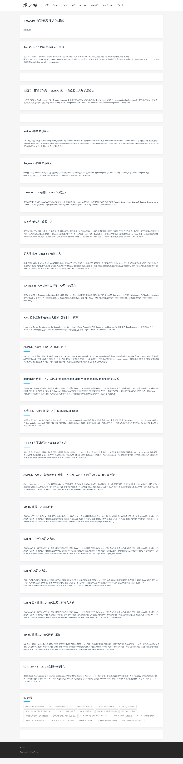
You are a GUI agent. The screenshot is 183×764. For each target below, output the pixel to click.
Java (65, 5)
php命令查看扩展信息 (84, 707)
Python (56, 5)
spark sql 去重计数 (127, 707)
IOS (73, 5)
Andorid (83, 5)
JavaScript (107, 5)
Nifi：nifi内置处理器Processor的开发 (45, 442)
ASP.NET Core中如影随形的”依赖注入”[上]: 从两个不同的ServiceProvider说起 (70, 474)
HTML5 (119, 5)
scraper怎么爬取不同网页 (132, 720)
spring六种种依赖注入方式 (39, 538)
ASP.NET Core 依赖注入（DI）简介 (45, 346)
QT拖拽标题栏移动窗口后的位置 (64, 716)
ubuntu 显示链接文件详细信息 (62, 720)
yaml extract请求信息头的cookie (39, 711)
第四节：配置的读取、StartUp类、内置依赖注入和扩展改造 (59, 90)
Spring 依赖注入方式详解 (39, 506)
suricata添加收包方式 (145, 716)
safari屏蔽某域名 (85, 720)
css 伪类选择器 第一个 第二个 (60, 707)
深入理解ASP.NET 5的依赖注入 (42, 253)
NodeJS (94, 5)
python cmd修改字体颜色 (107, 720)
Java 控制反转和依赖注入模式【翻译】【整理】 (52, 317)
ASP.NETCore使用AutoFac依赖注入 (45, 192)
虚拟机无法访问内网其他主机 (35, 720)
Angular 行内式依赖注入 (38, 163)
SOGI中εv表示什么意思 (66, 711)
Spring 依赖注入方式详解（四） (43, 634)
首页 (46, 5)
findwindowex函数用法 (122, 716)
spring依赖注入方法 (35, 570)
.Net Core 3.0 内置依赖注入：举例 (44, 47)
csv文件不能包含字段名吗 (107, 711)
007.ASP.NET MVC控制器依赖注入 (44, 666)
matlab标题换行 (86, 711)
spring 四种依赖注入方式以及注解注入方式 (49, 602)
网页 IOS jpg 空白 (128, 711)
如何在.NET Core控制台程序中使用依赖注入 (50, 285)
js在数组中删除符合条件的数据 (36, 716)
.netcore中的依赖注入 (36, 131)
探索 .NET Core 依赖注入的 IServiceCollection (51, 410)
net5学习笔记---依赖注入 (38, 221)
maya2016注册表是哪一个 (34, 707)
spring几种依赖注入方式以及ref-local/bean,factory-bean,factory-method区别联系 (71, 378)
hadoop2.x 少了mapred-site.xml (94, 716)
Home (22, 748)
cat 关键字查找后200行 (105, 707)
